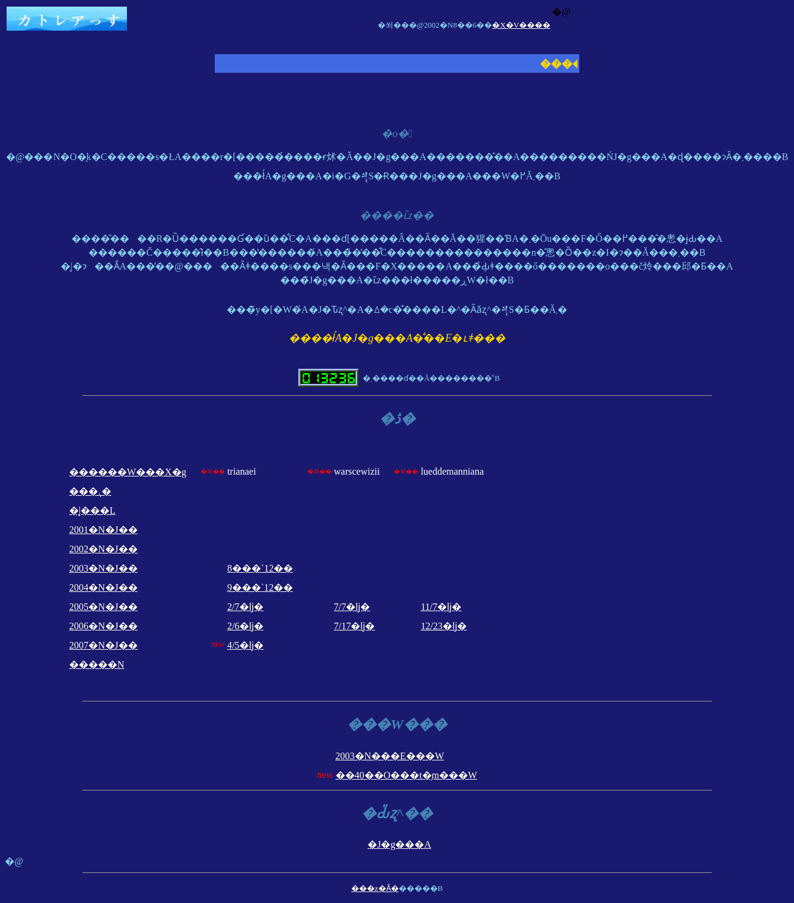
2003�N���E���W (390, 756)
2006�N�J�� (103, 626)
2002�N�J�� (103, 549)
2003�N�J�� (103, 568)
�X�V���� (521, 24)
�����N (97, 664)
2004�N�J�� (103, 587)
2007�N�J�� (103, 645)
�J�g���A (399, 844)
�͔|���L (92, 510)
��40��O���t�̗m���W (407, 775)
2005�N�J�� (103, 607)
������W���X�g (127, 472)
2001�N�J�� (103, 530)
